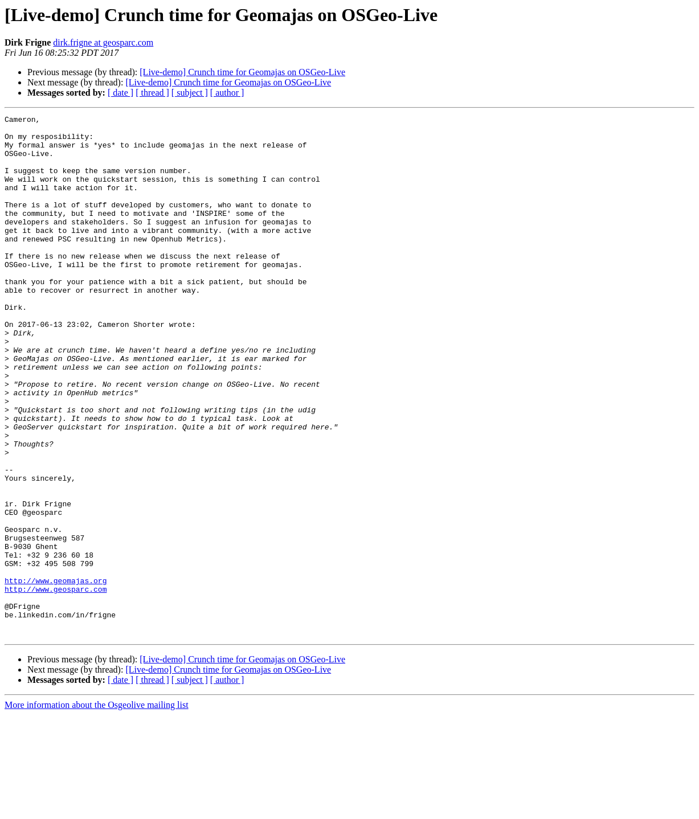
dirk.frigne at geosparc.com (103, 42)
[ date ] (120, 92)
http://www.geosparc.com (56, 684)
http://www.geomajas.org (56, 674)
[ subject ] (189, 92)
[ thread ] (152, 92)
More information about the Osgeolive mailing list (97, 809)
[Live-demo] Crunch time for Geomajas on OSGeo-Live (242, 72)
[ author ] (227, 92)
